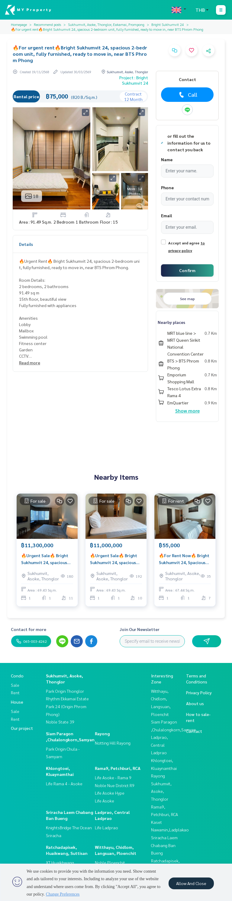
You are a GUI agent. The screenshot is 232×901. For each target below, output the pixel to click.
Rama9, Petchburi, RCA (117, 768)
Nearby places (171, 322)
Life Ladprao (106, 827)
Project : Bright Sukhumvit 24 (133, 80)
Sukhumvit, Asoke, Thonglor (161, 791)
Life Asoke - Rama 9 (113, 777)
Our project (22, 728)
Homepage (19, 24)
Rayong (102, 733)
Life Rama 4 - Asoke (64, 783)
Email (166, 215)
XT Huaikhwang (60, 862)
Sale (15, 685)
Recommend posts (47, 24)
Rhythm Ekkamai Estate (67, 698)
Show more (187, 410)
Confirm (187, 270)
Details (26, 244)
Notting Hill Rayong (112, 743)
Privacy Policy (199, 692)
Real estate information (43, 198)
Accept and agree (183, 242)
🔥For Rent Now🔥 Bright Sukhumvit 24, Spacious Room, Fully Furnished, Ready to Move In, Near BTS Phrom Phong (184, 559)
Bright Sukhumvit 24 (167, 24)
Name (166, 159)
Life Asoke (104, 800)
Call (187, 94)
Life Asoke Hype (109, 793)
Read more (29, 362)
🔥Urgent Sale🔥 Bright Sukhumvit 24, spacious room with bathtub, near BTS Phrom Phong (45, 559)
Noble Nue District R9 (114, 785)
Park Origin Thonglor (65, 691)
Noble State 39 (60, 721)
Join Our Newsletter (140, 629)
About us (195, 703)
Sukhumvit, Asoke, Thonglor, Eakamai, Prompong (106, 24)
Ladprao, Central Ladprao (159, 744)
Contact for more (28, 629)
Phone (167, 187)
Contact (194, 731)
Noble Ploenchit (110, 862)
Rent (15, 692)
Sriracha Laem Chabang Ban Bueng (164, 845)
